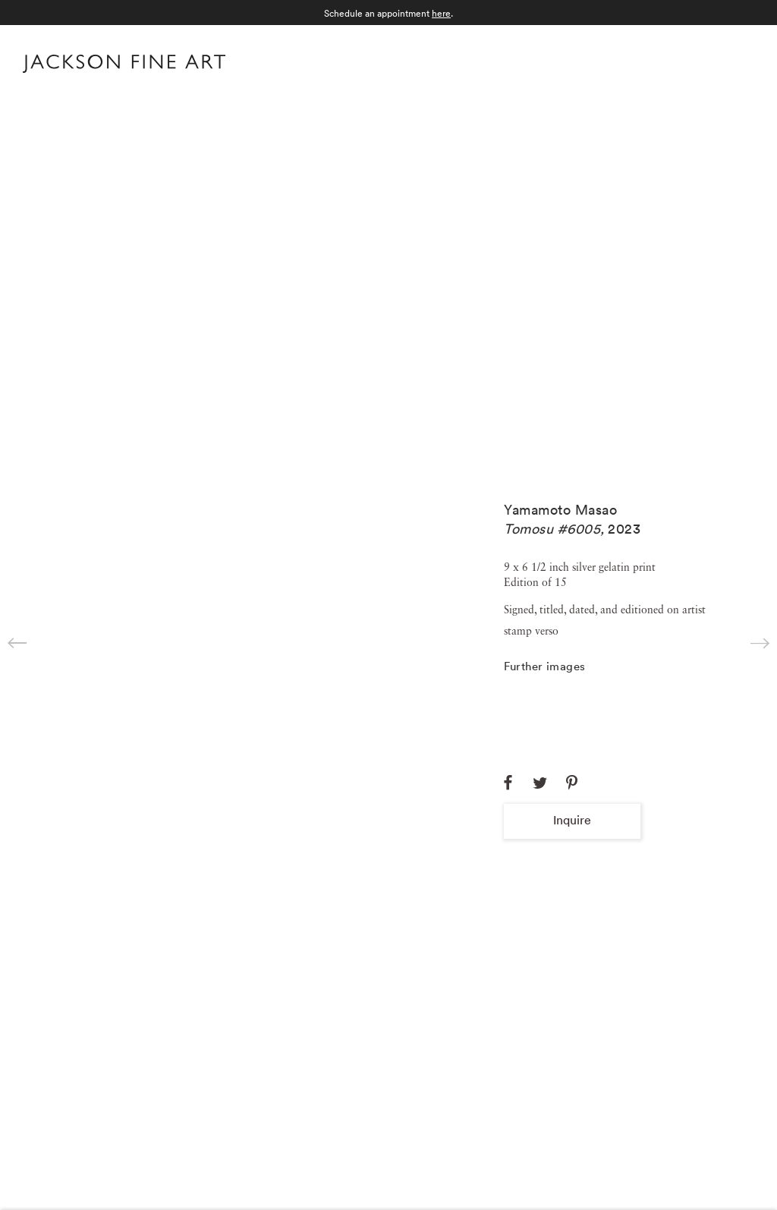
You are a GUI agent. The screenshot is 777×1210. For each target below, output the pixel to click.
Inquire (572, 819)
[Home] (124, 66)
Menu (739, 62)
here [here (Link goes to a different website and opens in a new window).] (441, 13)
